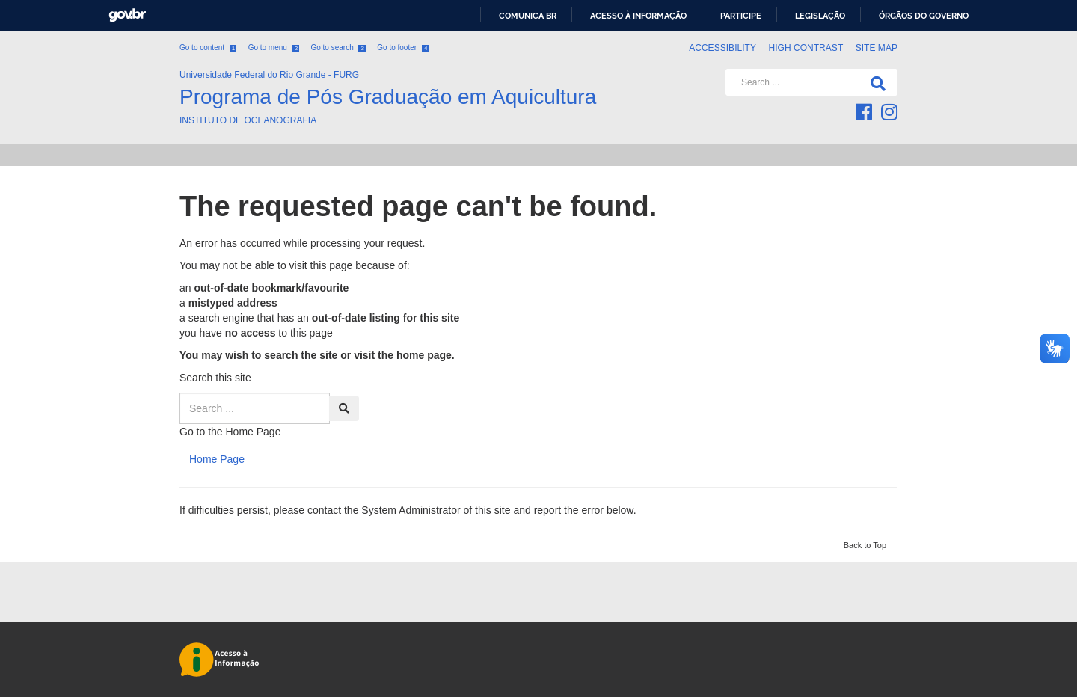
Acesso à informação (638, 15)
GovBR (127, 15)
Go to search (337, 47)
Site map (877, 48)
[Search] (875, 82)
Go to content (208, 47)
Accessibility (722, 48)
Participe (740, 15)
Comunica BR (527, 15)
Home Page (217, 459)
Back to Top (865, 545)
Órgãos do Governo (924, 15)
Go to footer (403, 47)
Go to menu (273, 47)
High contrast (805, 48)
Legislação (820, 15)
